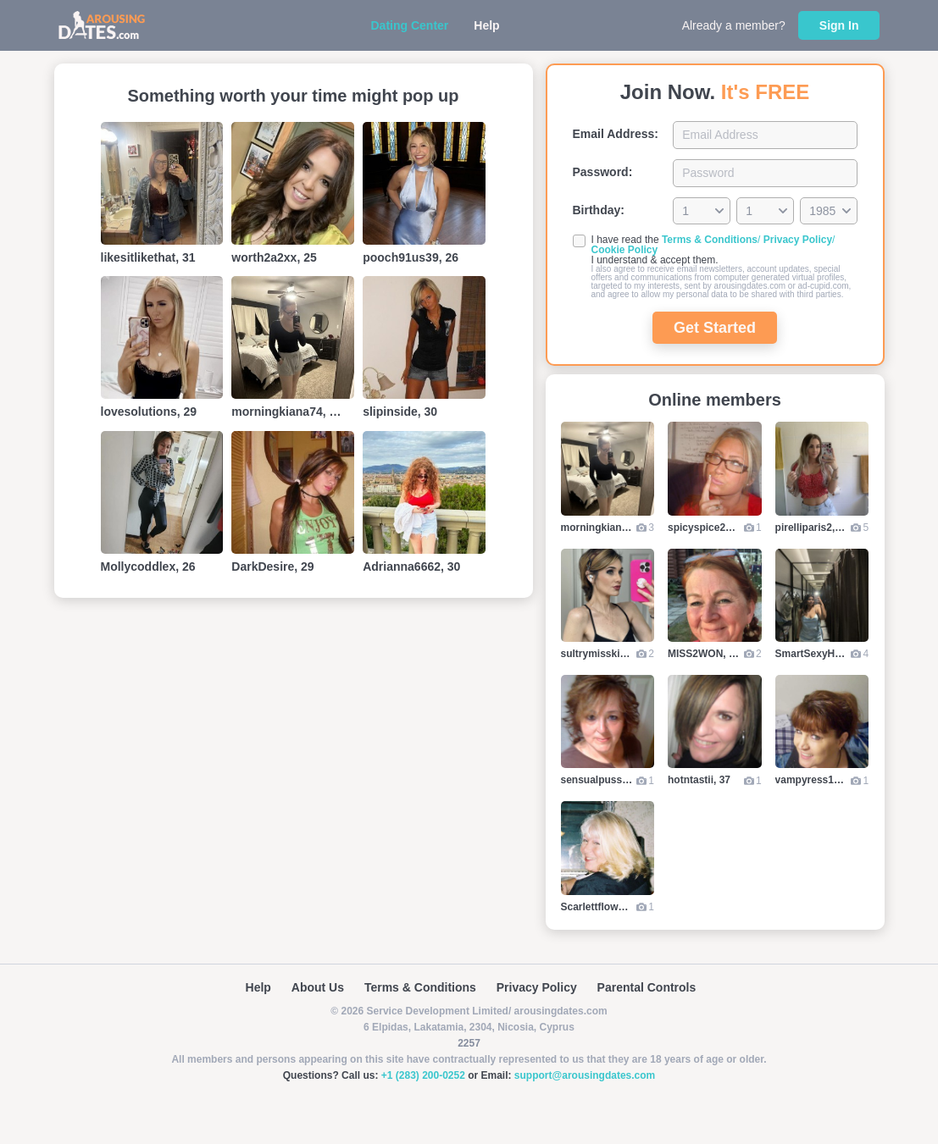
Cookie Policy (624, 250)
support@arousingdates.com (584, 1075)
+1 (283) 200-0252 (423, 1075)
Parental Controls (647, 987)
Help (486, 25)
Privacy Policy (797, 240)
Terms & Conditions (710, 240)
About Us (317, 987)
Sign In (839, 25)
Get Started (715, 327)
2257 (469, 1043)
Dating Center (410, 25)
